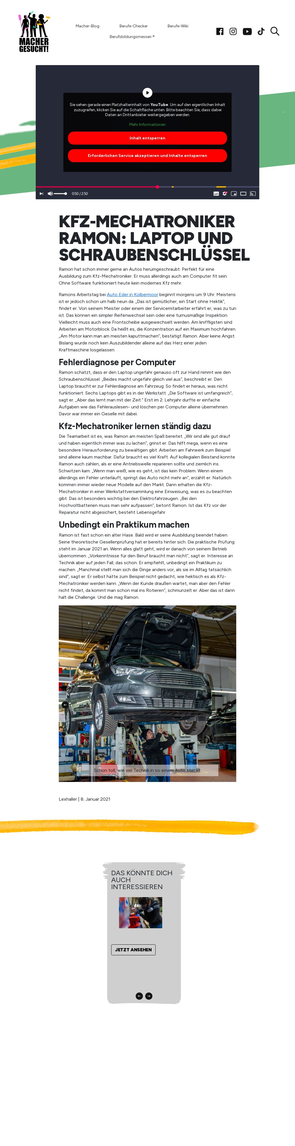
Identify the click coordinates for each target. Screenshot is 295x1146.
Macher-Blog (87, 26)
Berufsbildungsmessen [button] (131, 36)
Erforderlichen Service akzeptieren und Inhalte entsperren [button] (147, 155)
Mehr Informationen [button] (147, 124)
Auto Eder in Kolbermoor (132, 294)
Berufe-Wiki (178, 26)
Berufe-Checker (134, 26)
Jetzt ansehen (133, 949)
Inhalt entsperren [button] (147, 138)
